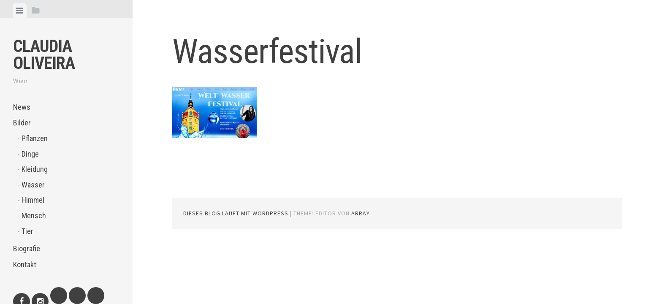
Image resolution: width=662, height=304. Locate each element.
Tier (27, 231)
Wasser (33, 184)
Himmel (33, 199)
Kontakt (24, 264)
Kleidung (35, 169)
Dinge (30, 153)
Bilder (22, 122)
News (21, 107)
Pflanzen (35, 138)
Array (360, 213)
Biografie (26, 248)
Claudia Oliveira (44, 54)
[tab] (20, 10)
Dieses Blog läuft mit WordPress (235, 213)
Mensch (34, 215)
